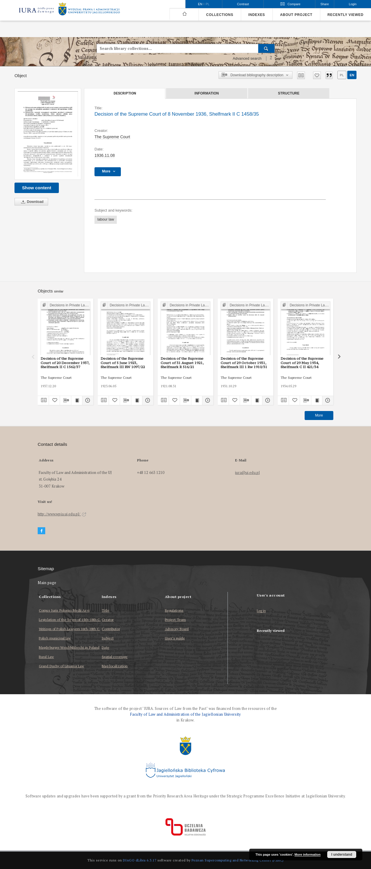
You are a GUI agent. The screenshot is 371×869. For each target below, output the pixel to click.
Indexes (256, 15)
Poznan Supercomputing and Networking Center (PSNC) (238, 860)
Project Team (175, 619)
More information (307, 854)
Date (105, 647)
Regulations (174, 610)
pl (342, 75)
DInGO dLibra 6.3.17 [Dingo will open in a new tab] (140, 860)
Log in (261, 611)
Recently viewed (345, 15)
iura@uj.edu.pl (247, 472)
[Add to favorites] (317, 75)
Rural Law (46, 657)
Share (325, 4)
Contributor (111, 629)
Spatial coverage (115, 657)
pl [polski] (208, 4)
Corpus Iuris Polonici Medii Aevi (64, 610)
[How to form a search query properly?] (271, 58)
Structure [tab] (288, 93)
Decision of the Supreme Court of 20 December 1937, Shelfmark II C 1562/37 (65, 362)
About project (296, 15)
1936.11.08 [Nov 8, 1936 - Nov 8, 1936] (104, 155)
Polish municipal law (55, 638)
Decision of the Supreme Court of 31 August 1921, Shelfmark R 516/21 (182, 362)
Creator (108, 619)
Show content (36, 187)
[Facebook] (41, 530)
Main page (47, 582)
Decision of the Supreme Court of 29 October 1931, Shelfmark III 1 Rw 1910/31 (244, 362)
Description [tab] (125, 93)
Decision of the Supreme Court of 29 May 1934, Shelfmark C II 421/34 (302, 362)
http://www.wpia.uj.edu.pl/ (62, 514)
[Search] (266, 48)
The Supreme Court (112, 136)
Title (105, 610)
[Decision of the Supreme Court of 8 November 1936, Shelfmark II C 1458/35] (48, 134)
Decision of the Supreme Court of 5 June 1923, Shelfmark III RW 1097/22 (123, 362)
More (319, 415)
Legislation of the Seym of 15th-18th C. (70, 619)
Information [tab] (206, 93)
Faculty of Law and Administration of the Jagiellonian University (185, 714)
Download (31, 202)
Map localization (115, 666)
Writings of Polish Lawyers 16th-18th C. (69, 629)
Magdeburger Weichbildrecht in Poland (69, 647)
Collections (219, 15)
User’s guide (175, 638)
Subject (108, 638)
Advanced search (247, 59)
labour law (105, 219)
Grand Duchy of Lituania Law (61, 666)
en (352, 75)
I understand (341, 854)
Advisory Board (177, 629)
